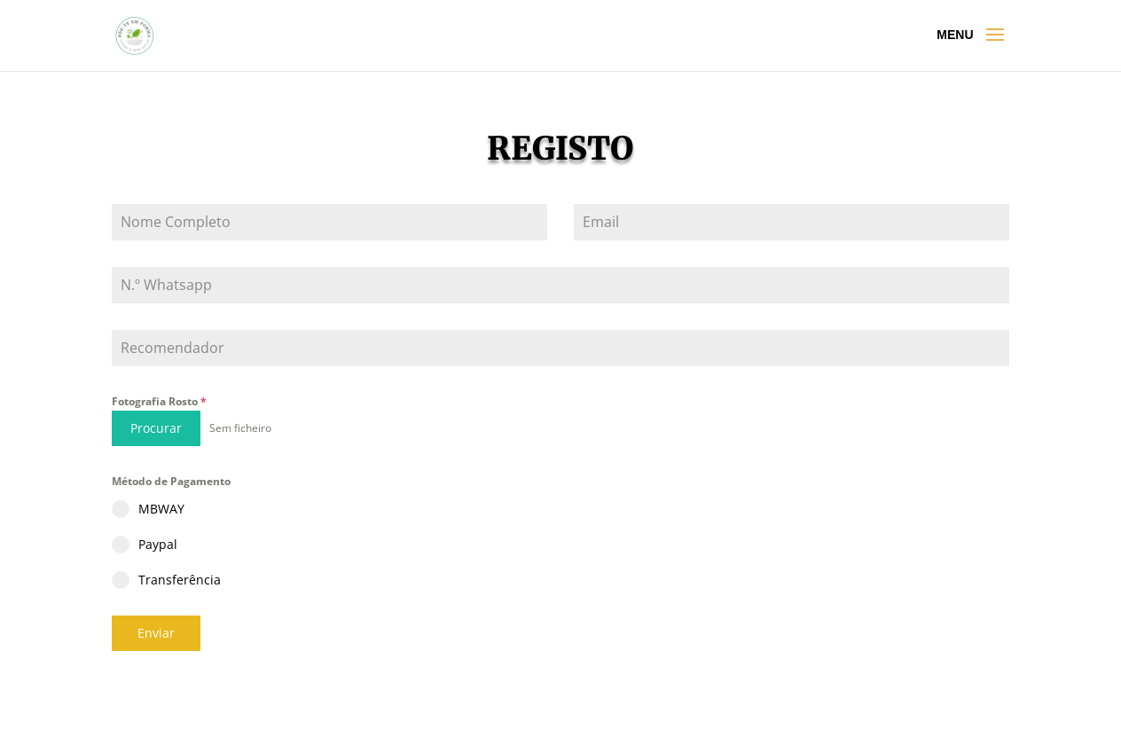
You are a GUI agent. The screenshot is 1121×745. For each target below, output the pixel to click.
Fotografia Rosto (159, 401)
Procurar (156, 428)
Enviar (156, 632)
